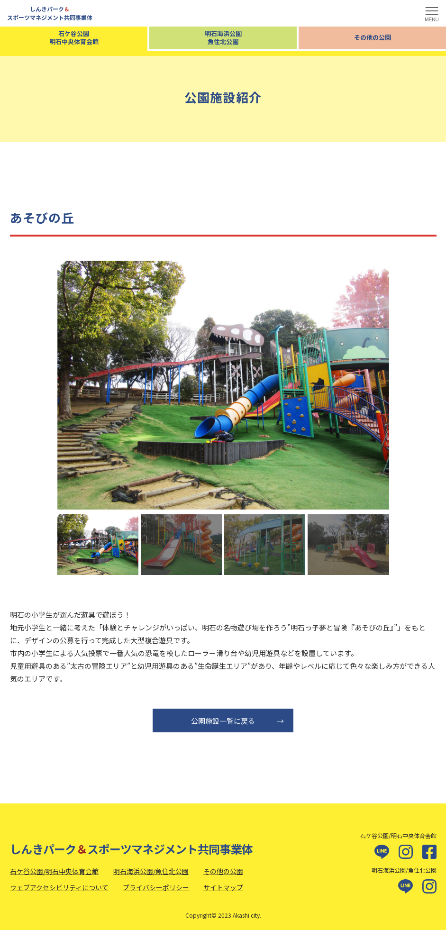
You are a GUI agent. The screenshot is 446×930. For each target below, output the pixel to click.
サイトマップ (223, 887)
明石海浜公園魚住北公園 (223, 37)
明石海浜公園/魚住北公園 (151, 871)
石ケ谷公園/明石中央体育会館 (54, 871)
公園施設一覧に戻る (238, 720)
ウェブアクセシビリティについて (59, 887)
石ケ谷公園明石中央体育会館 (74, 37)
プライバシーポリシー (156, 887)
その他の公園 (372, 37)
